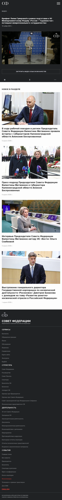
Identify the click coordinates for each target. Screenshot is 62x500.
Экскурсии (5, 358)
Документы (6, 422)
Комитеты (5, 465)
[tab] (31, 80)
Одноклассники (30, 80)
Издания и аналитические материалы (15, 447)
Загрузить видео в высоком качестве (31, 71)
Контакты (5, 334)
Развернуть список (55, 80)
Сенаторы (5, 380)
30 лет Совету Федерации (10, 412)
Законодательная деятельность (12, 419)
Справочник (6, 351)
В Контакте (5, 80)
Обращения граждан (9, 337)
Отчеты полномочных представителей (15, 443)
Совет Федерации (8, 369)
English (4, 362)
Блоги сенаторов (7, 475)
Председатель (6, 461)
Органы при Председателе (11, 394)
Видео (4, 11)
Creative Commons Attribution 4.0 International (15, 497)
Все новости (6, 458)
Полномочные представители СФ (13, 404)
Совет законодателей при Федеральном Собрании (19, 401)
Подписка (5, 348)
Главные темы (7, 454)
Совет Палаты (6, 376)
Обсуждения (6, 344)
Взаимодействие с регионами (12, 429)
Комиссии (5, 387)
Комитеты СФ (6, 383)
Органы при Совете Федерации (12, 397)
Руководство (6, 373)
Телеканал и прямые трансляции (13, 482)
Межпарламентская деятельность (13, 426)
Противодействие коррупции (12, 436)
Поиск (4, 341)
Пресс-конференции (9, 472)
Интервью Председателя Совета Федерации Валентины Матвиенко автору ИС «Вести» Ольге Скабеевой (29, 239)
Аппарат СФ (6, 390)
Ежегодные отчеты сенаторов (12, 440)
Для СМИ (5, 486)
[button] (58, 4)
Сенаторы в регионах (9, 468)
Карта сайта (6, 355)
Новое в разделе (11, 89)
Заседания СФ (6, 415)
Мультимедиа (6, 479)
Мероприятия (6, 433)
